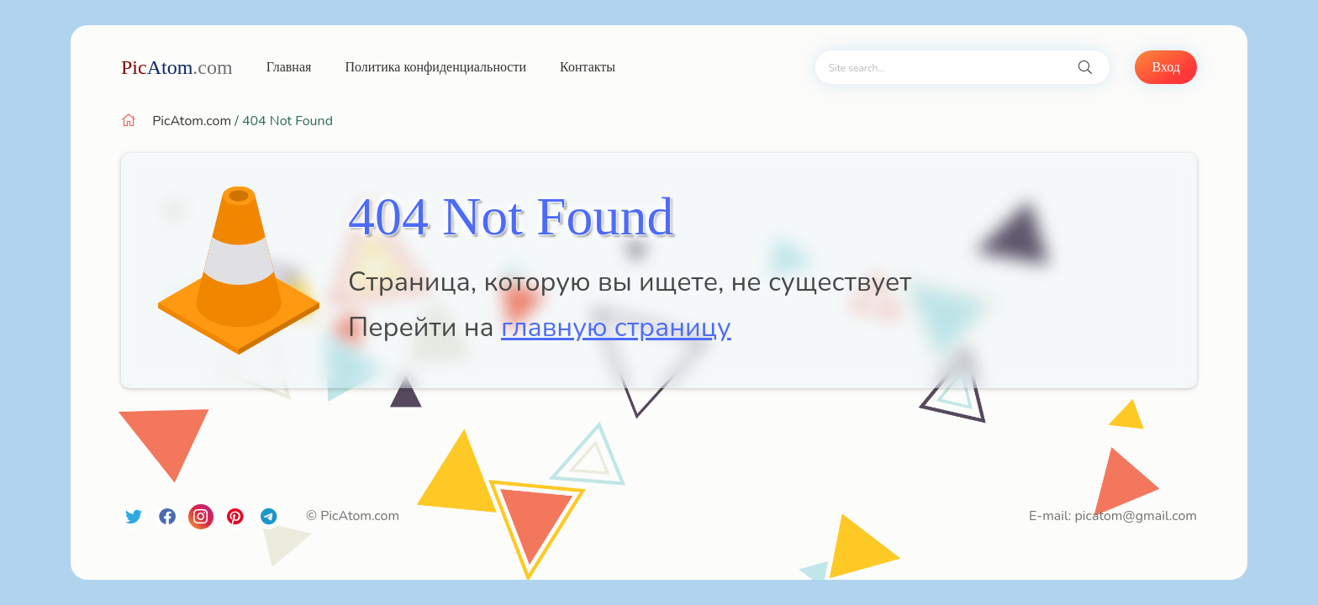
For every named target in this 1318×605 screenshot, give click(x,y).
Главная (289, 67)
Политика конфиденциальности (435, 67)
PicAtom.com (191, 121)
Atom (177, 67)
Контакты (587, 67)
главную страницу (616, 327)
